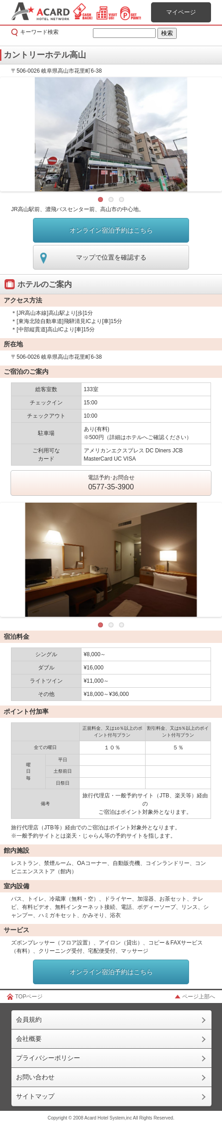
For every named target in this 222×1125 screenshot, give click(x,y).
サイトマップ (35, 1096)
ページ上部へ (198, 996)
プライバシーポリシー (48, 1057)
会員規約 (29, 1019)
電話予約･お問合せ (111, 483)
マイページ (181, 12)
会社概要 (29, 1038)
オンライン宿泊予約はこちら (111, 230)
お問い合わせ (35, 1077)
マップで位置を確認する (111, 257)
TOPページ (29, 996)
